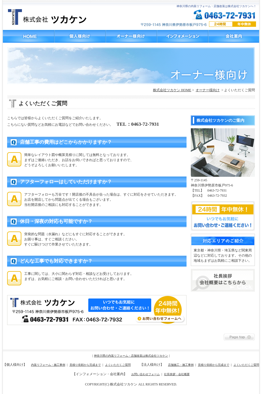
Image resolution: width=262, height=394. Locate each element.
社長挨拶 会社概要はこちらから (223, 280)
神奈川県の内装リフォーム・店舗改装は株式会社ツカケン (131, 355)
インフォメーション (182, 36)
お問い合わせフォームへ (97, 310)
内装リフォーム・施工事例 (48, 364)
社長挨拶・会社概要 (177, 374)
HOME (28, 36)
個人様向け (79, 36)
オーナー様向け (131, 36)
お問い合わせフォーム (145, 374)
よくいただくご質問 (118, 364)
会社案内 (233, 36)
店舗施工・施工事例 (181, 364)
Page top (239, 337)
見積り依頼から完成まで (85, 364)
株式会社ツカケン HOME (172, 90)
